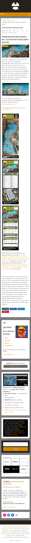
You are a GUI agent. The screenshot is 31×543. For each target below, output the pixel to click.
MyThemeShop (17, 540)
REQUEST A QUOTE (15, 366)
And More (6, 474)
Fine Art (7, 340)
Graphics (4, 32)
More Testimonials (9, 507)
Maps (6, 338)
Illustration (12, 32)
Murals (7, 343)
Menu (2, 14)
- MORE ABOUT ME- (8, 354)
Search (15, 449)
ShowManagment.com (8, 104)
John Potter (7, 31)
